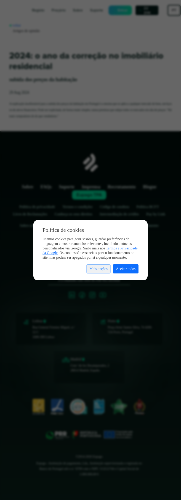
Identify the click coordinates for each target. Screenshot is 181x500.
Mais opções (98, 269)
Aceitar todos (126, 269)
